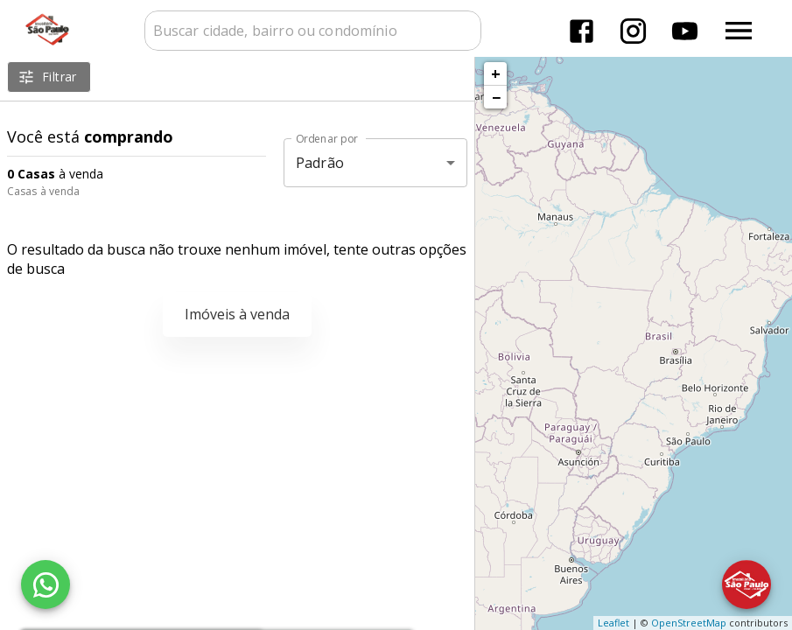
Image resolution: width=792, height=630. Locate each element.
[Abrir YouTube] (684, 31)
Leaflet (613, 622)
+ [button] (496, 73)
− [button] (496, 97)
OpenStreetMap (688, 622)
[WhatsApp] (45, 584)
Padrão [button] (320, 162)
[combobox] (312, 30)
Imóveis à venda (237, 314)
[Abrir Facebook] (581, 31)
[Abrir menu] (739, 31)
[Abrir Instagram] (633, 31)
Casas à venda (43, 191)
